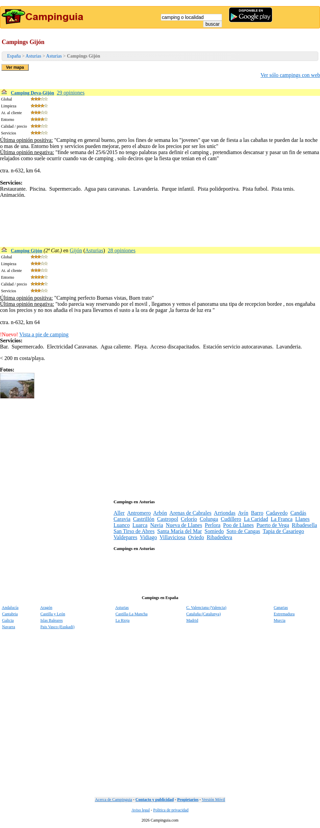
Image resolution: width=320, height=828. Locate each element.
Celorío (189, 519)
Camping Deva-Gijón (32, 92)
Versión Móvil (213, 799)
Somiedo (214, 531)
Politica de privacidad (171, 810)
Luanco (122, 525)
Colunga (209, 519)
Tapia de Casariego (283, 531)
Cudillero (231, 519)
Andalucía (10, 607)
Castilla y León (52, 614)
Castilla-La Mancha (132, 614)
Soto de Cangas (243, 531)
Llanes (302, 519)
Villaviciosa (172, 537)
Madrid (192, 620)
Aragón (46, 607)
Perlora (212, 525)
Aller (119, 513)
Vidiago (148, 537)
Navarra (8, 626)
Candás (298, 513)
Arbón (160, 513)
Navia (156, 525)
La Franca (281, 519)
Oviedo (196, 537)
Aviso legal (140, 810)
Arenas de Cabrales (190, 513)
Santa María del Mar (179, 531)
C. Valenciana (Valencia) (206, 607)
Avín (243, 513)
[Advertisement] (123, 213)
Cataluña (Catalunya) (203, 614)
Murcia (280, 620)
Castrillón (143, 519)
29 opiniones (70, 92)
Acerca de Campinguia (113, 799)
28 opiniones (122, 250)
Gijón (76, 250)
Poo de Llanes (238, 525)
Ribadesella (304, 525)
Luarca (139, 525)
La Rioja (123, 620)
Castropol (167, 519)
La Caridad (256, 519)
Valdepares (125, 537)
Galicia (8, 620)
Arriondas (225, 513)
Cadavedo (277, 513)
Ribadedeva (219, 537)
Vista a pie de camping (44, 334)
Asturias (34, 56)
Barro (257, 513)
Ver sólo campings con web (290, 75)
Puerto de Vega (272, 525)
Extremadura (284, 614)
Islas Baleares (51, 620)
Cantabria (10, 614)
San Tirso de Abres (134, 531)
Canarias (281, 607)
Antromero (139, 513)
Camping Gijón (26, 250)
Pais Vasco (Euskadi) (57, 626)
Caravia (122, 519)
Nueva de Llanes (184, 525)
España (14, 56)
